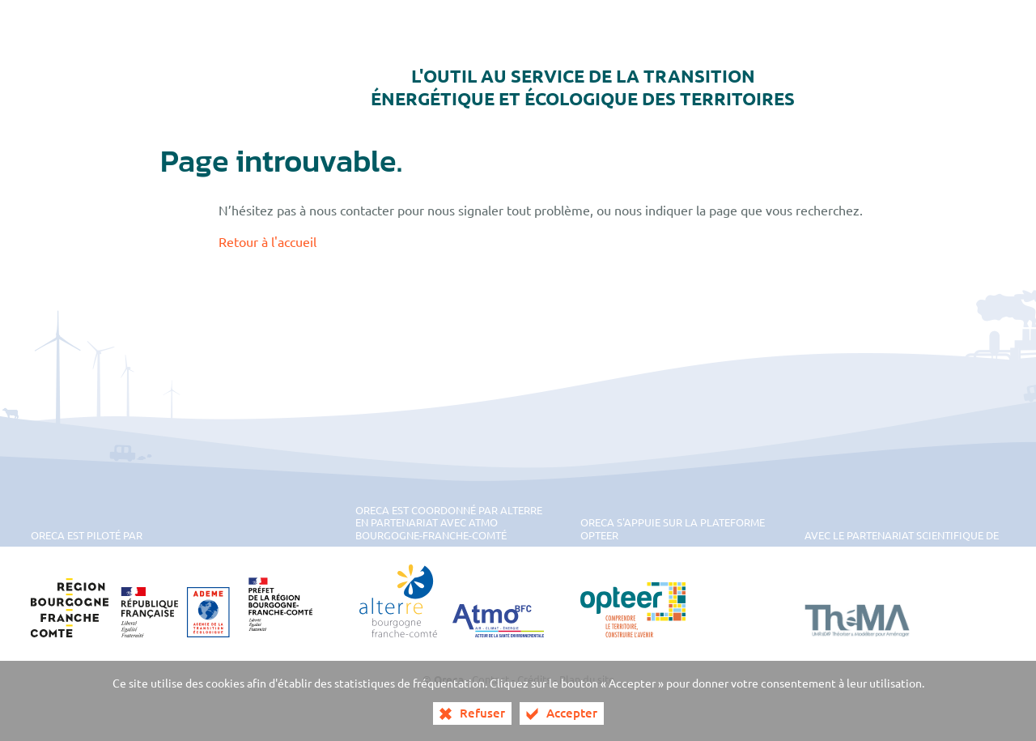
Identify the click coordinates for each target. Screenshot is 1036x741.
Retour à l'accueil (267, 241)
